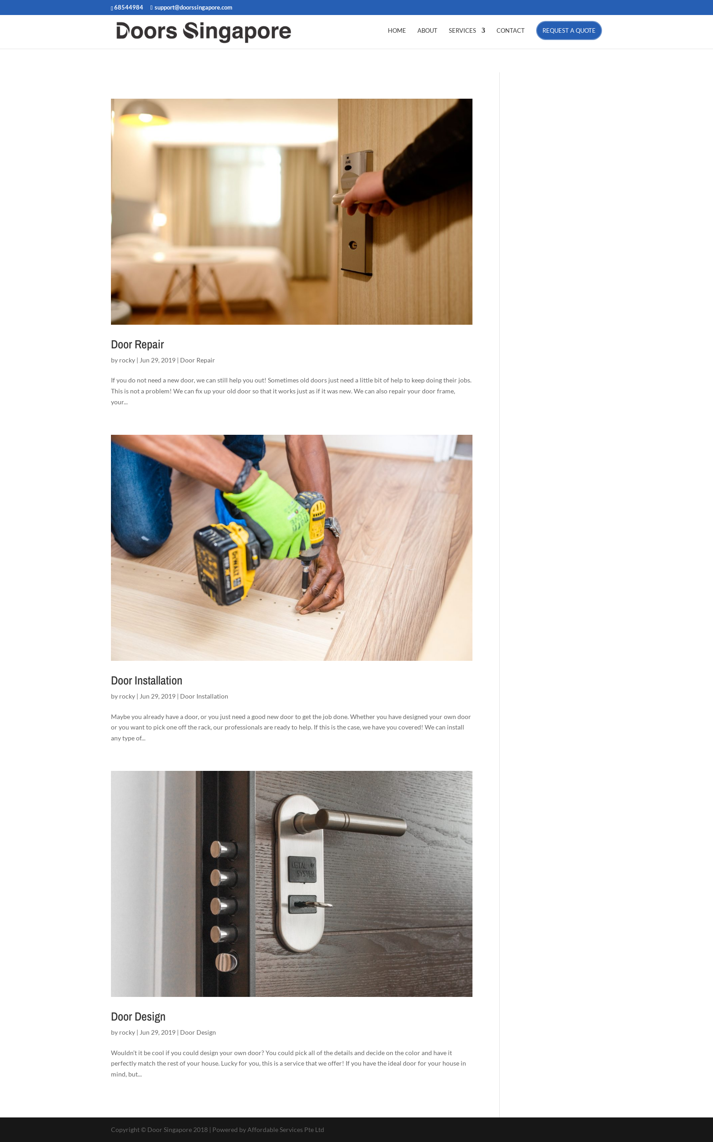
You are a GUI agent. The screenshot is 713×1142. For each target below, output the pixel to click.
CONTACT (511, 30)
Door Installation (146, 680)
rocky (127, 360)
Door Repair (137, 344)
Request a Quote (569, 30)
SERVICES (462, 30)
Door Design (138, 1016)
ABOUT (427, 30)
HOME (397, 30)
